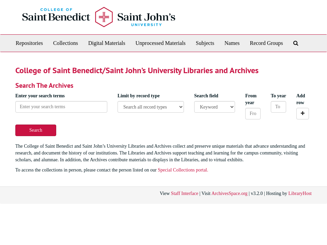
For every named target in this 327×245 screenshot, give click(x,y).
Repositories (29, 43)
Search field (206, 95)
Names (231, 43)
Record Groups (266, 43)
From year (250, 99)
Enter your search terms (40, 95)
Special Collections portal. (183, 170)
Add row (300, 99)
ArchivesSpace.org (230, 193)
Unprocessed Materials (161, 43)
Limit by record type (139, 95)
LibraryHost (300, 193)
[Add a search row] (302, 113)
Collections (65, 43)
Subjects (205, 43)
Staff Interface (184, 193)
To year (278, 95)
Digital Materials (106, 43)
